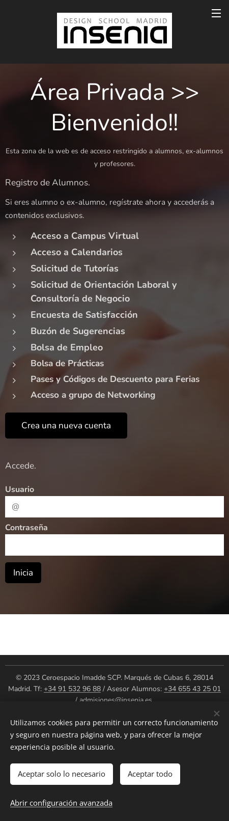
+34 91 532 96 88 (72, 689)
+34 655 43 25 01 (192, 689)
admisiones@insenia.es (115, 700)
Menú (216, 13)
